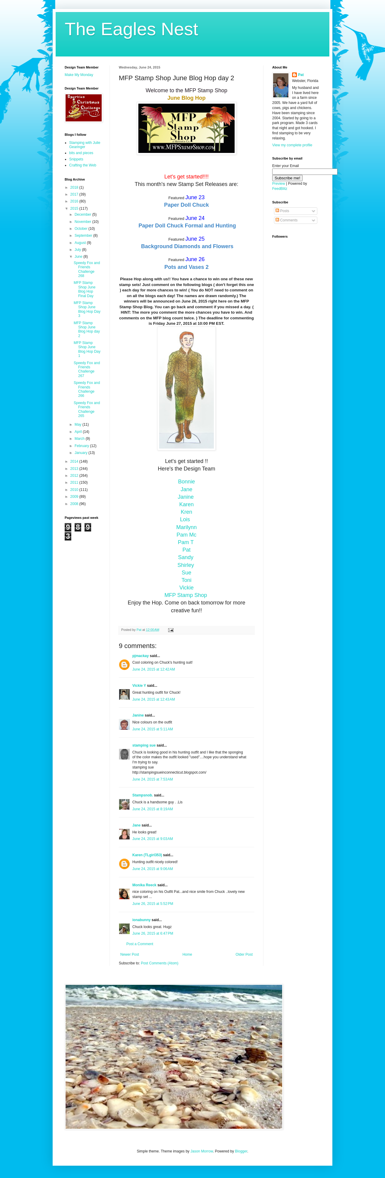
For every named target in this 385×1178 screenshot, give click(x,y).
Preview (278, 183)
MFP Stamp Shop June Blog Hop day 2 (87, 329)
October (81, 229)
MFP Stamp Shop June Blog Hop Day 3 (87, 309)
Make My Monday (79, 75)
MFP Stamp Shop (187, 595)
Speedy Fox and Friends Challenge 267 (87, 369)
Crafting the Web (82, 165)
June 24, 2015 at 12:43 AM (153, 699)
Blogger (241, 1151)
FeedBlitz (279, 189)
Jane (136, 825)
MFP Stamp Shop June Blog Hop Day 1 (87, 349)
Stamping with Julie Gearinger (84, 145)
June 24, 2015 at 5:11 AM (152, 729)
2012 (74, 475)
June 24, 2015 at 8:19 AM (152, 809)
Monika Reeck (144, 885)
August (81, 243)
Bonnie (186, 482)
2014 (74, 461)
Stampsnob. (142, 795)
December (83, 214)
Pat (301, 75)
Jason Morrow (201, 1151)
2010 (74, 490)
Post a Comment (139, 944)
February (82, 446)
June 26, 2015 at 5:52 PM (152, 904)
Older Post (244, 954)
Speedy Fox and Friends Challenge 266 (87, 389)
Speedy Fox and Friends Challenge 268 (87, 269)
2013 (74, 469)
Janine (186, 497)
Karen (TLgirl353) (147, 855)
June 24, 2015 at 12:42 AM (153, 669)
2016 (74, 201)
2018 (74, 187)
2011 (74, 482)
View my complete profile (292, 145)
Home (187, 954)
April (79, 432)
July (78, 250)
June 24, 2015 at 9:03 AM (152, 839)
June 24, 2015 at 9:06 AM (152, 869)
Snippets (76, 159)
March (80, 439)
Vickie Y (139, 685)
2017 (74, 194)
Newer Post (129, 954)
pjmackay (140, 656)
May (78, 424)
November (83, 222)
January (81, 453)
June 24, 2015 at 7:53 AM (152, 779)
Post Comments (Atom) (159, 963)
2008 (74, 504)
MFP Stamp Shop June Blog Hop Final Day (84, 289)
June (79, 256)
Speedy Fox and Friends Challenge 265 (87, 409)
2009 (74, 497)
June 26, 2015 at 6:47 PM (152, 933)
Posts (282, 211)
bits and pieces (81, 153)
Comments (286, 220)
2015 (74, 208)
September (84, 235)
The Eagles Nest (131, 29)
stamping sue (144, 745)
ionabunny (141, 920)
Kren (186, 512)
